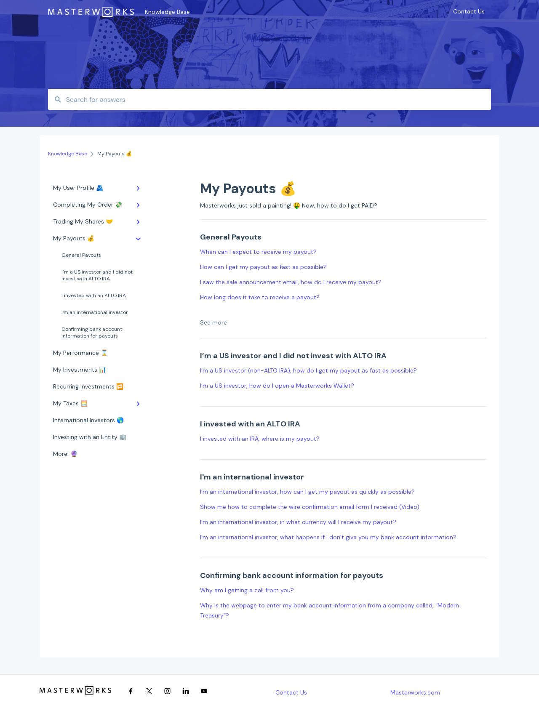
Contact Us (291, 692)
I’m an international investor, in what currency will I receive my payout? (298, 522)
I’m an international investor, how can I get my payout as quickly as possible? (307, 491)
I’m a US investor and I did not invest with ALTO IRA (97, 275)
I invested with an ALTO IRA (93, 295)
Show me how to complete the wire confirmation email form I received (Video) (309, 507)
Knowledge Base (167, 12)
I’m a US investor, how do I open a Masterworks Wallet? (277, 385)
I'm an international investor (94, 312)
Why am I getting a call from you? (247, 590)
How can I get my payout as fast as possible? (263, 267)
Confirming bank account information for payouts (91, 332)
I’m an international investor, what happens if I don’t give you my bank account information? (328, 537)
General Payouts (81, 255)
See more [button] (213, 322)
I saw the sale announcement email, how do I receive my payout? (291, 282)
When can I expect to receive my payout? (258, 252)
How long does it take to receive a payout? (260, 297)
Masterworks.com (415, 692)
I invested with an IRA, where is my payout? (260, 438)
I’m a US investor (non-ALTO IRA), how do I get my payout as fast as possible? (308, 370)
